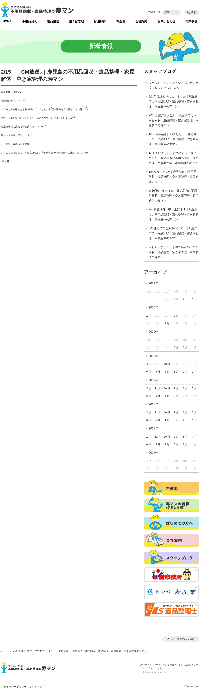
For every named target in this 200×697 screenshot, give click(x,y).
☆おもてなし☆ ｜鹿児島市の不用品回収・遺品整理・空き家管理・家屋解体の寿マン (174, 252)
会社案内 (141, 21)
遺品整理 (53, 21)
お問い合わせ (166, 21)
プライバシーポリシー (14, 686)
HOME (7, 21)
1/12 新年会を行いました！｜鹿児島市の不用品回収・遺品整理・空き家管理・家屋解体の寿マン (174, 139)
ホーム (5, 651)
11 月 (158, 388)
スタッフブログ (160, 71)
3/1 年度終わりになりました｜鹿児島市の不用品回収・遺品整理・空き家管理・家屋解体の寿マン (174, 101)
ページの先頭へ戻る (182, 639)
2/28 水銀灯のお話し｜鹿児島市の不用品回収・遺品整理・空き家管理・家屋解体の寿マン (174, 120)
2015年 (153, 428)
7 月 (194, 315)
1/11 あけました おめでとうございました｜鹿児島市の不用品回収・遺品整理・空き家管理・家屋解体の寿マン (174, 158)
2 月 (185, 299)
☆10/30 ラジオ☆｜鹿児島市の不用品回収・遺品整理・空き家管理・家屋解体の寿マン (174, 195)
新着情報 (18, 651)
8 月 (185, 364)
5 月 (157, 371)
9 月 (176, 315)
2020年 (153, 307)
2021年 (153, 283)
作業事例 (191, 21)
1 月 (194, 299)
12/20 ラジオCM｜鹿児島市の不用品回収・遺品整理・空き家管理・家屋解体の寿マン (174, 176)
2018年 (153, 355)
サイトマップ (37, 686)
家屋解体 (100, 21)
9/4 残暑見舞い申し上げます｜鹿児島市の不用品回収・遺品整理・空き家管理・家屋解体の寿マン (174, 214)
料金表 (120, 21)
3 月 (176, 347)
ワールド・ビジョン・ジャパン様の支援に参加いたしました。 (174, 85)
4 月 (167, 323)
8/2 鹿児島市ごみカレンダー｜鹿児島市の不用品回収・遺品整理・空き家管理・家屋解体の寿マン (174, 233)
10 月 (167, 364)
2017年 (153, 380)
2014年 (153, 452)
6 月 (148, 371)
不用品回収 (29, 21)
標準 (167, 12)
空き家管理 (76, 21)
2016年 (153, 404)
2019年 (153, 331)
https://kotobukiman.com (155, 672)
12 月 (149, 315)
